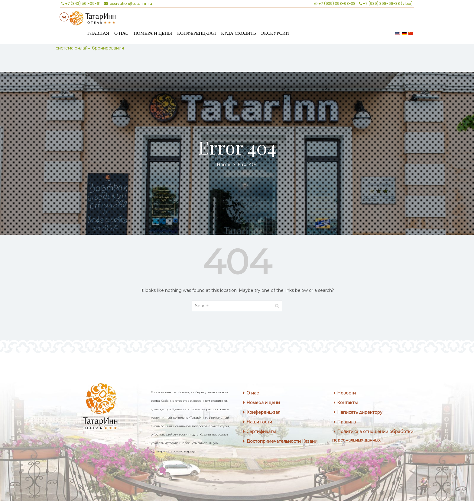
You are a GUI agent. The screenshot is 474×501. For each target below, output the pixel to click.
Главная (98, 33)
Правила (346, 422)
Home (224, 164)
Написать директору (359, 412)
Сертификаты (261, 431)
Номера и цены (153, 33)
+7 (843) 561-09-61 (80, 3)
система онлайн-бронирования (90, 48)
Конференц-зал (196, 33)
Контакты (347, 402)
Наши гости (259, 422)
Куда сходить (238, 33)
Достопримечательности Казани (281, 441)
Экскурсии (275, 33)
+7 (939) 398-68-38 (335, 3)
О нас (121, 33)
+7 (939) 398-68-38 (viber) (386, 3)
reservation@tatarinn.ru (128, 3)
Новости (346, 393)
